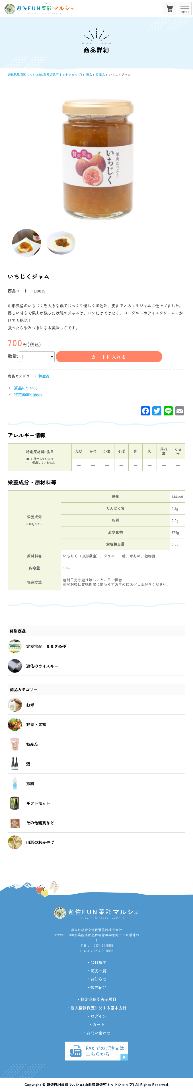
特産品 (44, 376)
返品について (26, 388)
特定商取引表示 (28, 394)
